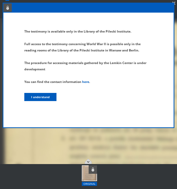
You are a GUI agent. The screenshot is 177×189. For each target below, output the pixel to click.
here (85, 82)
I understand (40, 97)
